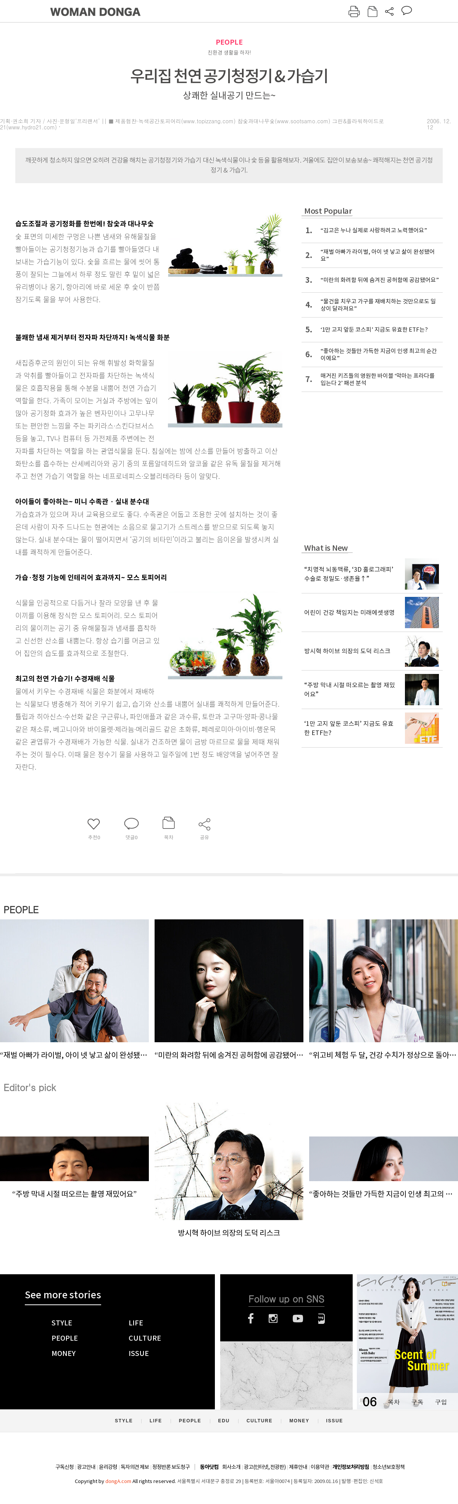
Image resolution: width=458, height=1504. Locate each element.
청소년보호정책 (389, 1467)
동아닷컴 (209, 1467)
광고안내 (86, 1467)
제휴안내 (298, 1467)
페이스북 (250, 1318)
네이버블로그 (321, 1318)
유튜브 (298, 1318)
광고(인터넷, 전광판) (264, 1467)
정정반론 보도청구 (171, 1467)
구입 (441, 1402)
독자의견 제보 (135, 1467)
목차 (393, 1402)
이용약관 (320, 1467)
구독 (417, 1402)
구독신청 (64, 1467)
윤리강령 (108, 1467)
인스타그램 (273, 1318)
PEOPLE (229, 42)
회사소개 (231, 1467)
